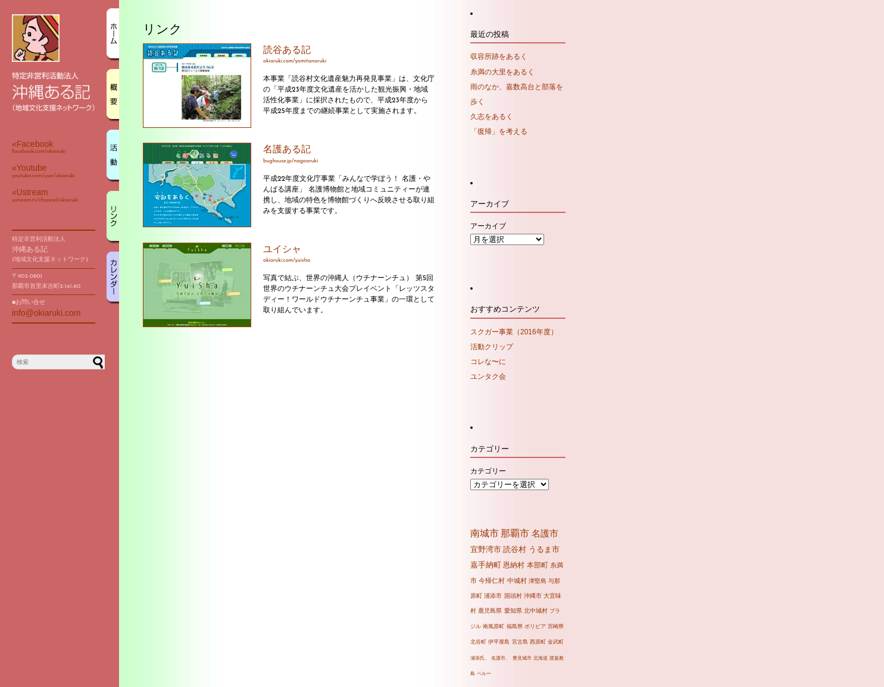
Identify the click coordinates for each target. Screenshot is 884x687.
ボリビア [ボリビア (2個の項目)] (535, 626)
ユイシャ (282, 250)
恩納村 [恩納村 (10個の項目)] (513, 565)
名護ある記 (287, 150)
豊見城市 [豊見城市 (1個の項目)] (522, 658)
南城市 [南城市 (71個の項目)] (484, 533)
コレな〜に (488, 361)
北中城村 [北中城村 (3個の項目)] (536, 610)
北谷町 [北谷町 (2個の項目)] (478, 642)
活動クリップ (491, 347)
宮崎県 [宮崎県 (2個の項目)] (556, 626)
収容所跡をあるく (498, 56)
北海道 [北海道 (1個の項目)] (540, 658)
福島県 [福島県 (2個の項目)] (515, 626)
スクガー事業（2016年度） (514, 332)
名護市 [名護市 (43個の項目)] (545, 533)
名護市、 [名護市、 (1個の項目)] (500, 658)
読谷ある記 (287, 50)
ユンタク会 (488, 376)
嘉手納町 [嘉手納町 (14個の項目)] (485, 565)
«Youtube (29, 167)
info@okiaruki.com (46, 313)
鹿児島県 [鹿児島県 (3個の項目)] (490, 610)
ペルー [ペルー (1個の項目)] (484, 673)
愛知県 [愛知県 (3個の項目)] (513, 610)
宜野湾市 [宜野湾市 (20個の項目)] (485, 549)
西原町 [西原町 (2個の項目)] (538, 642)
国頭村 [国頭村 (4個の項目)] (513, 595)
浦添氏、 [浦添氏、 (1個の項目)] (479, 658)
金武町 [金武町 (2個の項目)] (556, 642)
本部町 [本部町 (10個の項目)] (537, 565)
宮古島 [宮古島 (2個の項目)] (520, 642)
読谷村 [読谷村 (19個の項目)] (514, 549)
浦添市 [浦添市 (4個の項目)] (493, 595)
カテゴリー (488, 471)
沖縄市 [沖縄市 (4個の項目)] (533, 595)
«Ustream (30, 192)
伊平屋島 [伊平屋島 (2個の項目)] (499, 642)
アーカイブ (488, 226)
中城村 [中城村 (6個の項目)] (517, 580)
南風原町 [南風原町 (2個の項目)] (493, 626)
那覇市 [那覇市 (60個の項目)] (515, 533)
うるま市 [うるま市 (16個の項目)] (544, 549)
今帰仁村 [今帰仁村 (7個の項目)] (492, 580)
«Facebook (32, 144)
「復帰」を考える (498, 131)
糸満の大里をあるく (502, 72)
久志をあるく (491, 116)
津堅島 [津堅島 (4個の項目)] (537, 581)
